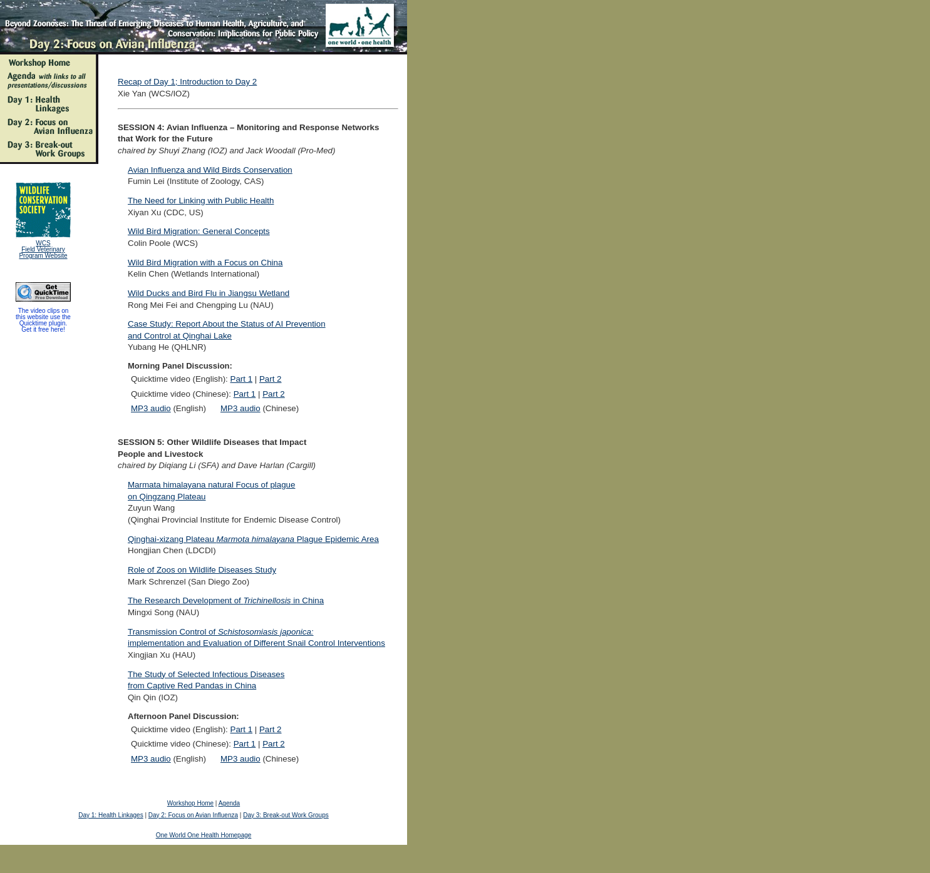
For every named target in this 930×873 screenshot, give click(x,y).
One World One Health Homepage (204, 835)
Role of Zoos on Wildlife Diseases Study (202, 569)
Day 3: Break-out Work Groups (286, 815)
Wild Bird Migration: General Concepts (199, 231)
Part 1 (241, 379)
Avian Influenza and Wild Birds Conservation (210, 170)
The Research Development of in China (226, 600)
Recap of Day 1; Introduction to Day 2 (187, 81)
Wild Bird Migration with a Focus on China (205, 262)
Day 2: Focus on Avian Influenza (193, 815)
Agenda (229, 803)
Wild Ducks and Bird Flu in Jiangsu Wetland (208, 293)
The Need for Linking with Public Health (201, 200)
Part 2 (270, 379)
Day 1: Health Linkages (110, 815)
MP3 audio (151, 408)
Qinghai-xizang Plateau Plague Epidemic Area (253, 539)
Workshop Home (190, 803)
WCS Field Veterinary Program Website (43, 249)
